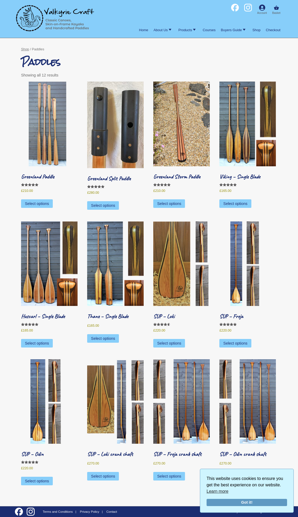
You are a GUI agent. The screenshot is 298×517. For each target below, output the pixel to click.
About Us (162, 30)
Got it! (246, 502)
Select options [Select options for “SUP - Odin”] (37, 481)
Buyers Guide (233, 30)
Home (143, 30)
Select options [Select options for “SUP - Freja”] (235, 343)
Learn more (217, 491)
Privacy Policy (89, 511)
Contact (111, 511)
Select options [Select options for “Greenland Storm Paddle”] (169, 203)
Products (187, 30)
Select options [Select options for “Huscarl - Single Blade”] (37, 343)
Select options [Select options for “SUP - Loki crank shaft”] (103, 476)
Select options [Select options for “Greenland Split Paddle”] (103, 205)
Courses (209, 30)
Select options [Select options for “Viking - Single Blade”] (235, 203)
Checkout (273, 30)
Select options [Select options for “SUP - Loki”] (169, 343)
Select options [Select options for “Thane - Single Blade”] (103, 338)
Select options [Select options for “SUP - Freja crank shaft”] (169, 476)
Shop (256, 30)
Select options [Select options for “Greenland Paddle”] (37, 203)
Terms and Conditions (58, 511)
